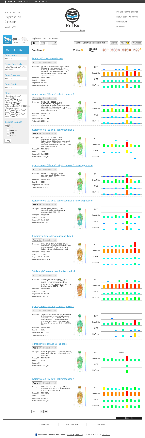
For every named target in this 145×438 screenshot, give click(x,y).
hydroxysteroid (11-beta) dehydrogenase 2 (53, 306)
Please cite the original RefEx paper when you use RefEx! (127, 17)
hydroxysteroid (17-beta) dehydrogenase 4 (53, 379)
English (7, 27)
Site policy (79, 435)
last (54, 43)
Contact (37, 2)
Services (27, 2)
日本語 (14, 27)
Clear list (114, 43)
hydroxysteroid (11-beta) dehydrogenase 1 (53, 94)
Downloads (137, 43)
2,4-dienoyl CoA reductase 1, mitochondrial (53, 271)
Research (18, 2)
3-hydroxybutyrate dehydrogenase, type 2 (52, 236)
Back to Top (129, 418)
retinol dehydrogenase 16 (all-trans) (49, 344)
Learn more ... (121, 27)
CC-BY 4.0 (106, 435)
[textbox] (69, 30)
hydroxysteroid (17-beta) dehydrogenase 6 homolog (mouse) (62, 165)
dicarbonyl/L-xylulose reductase (47, 58)
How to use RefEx (72, 425)
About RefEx (44, 425)
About (44, 2)
